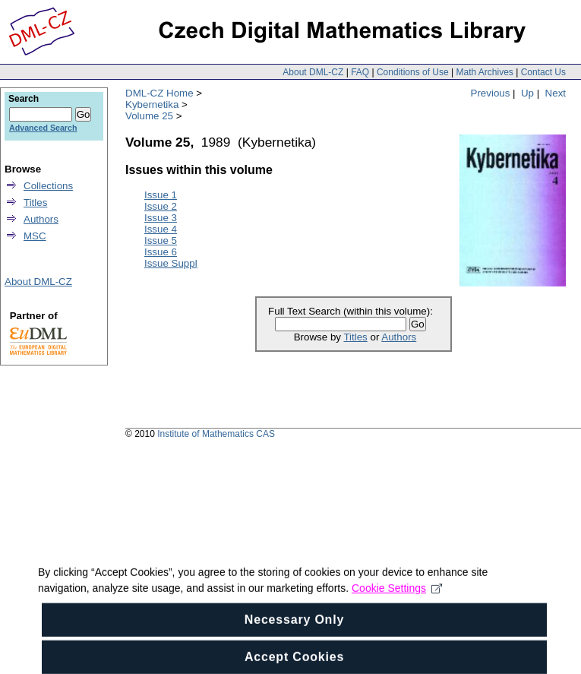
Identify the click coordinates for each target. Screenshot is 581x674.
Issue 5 (160, 240)
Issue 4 (160, 229)
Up (527, 93)
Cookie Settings (397, 617)
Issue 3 (160, 217)
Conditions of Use (413, 72)
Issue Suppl (170, 263)
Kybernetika (151, 104)
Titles (355, 337)
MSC (35, 236)
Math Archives (484, 72)
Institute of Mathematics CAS (216, 434)
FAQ (360, 72)
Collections (48, 185)
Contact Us (543, 72)
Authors (398, 337)
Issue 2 (160, 206)
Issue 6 (160, 252)
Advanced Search (43, 127)
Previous (490, 93)
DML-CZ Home (159, 93)
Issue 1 (160, 195)
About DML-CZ (313, 72)
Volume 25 (149, 116)
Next (555, 93)
